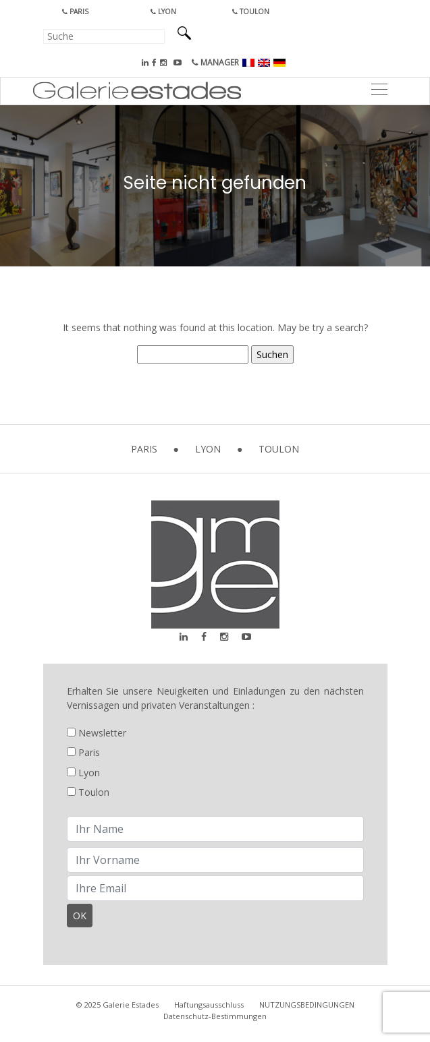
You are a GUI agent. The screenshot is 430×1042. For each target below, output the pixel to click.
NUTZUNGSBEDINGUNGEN (306, 1005)
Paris (75, 11)
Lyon (163, 11)
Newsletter (96, 732)
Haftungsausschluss (209, 1005)
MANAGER (215, 62)
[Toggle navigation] (379, 91)
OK (79, 915)
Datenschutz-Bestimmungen (215, 1016)
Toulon (250, 11)
